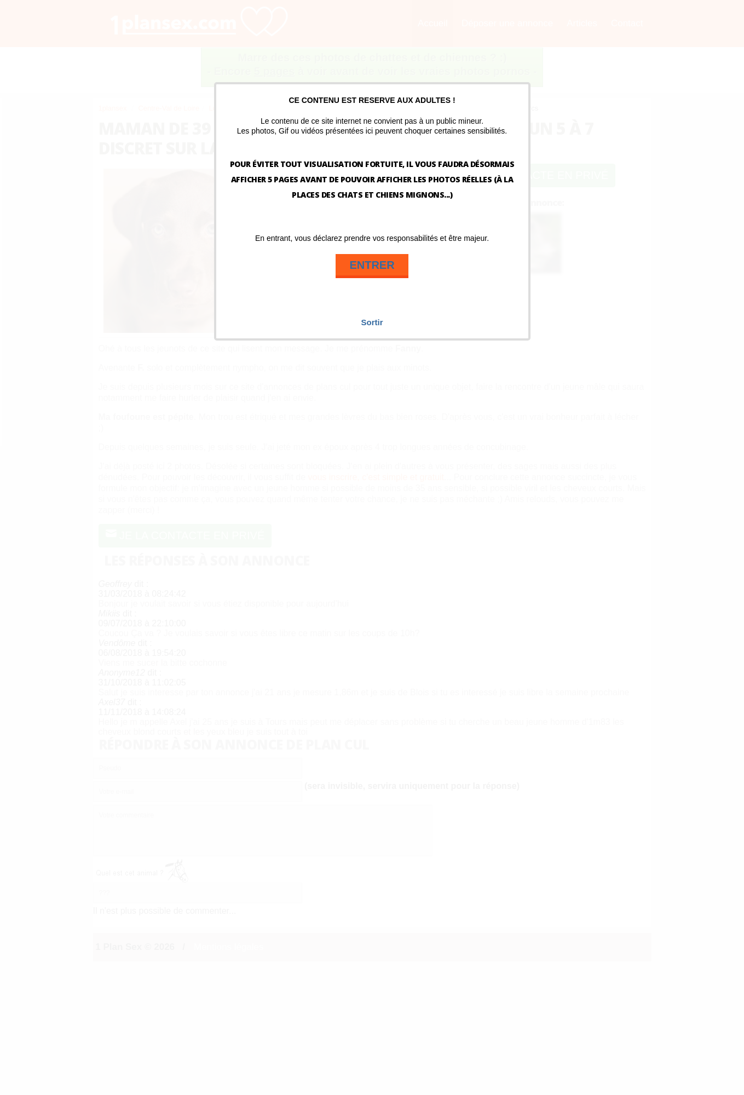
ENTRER (371, 265)
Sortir (372, 322)
